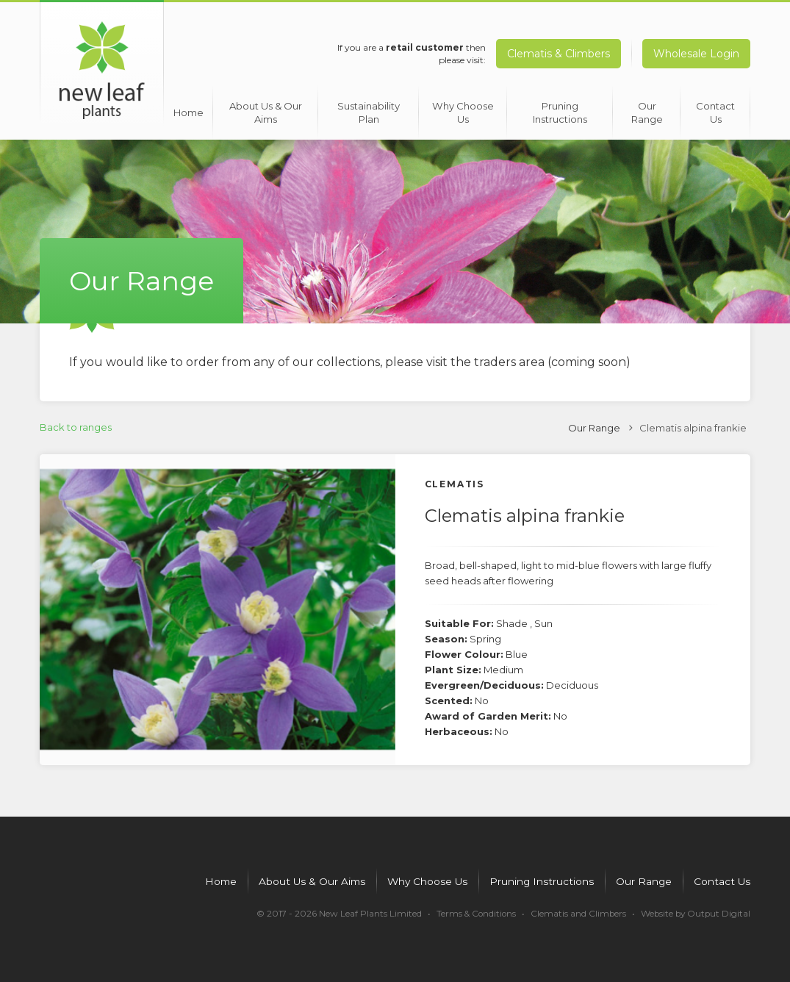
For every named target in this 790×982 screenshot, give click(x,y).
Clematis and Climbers (575, 911)
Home (187, 108)
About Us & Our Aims (265, 108)
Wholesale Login (696, 53)
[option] (217, 606)
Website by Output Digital (694, 911)
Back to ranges (76, 423)
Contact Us (714, 108)
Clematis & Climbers (557, 53)
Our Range (645, 108)
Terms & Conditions (471, 911)
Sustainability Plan (366, 108)
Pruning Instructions (557, 108)
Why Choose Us (461, 108)
